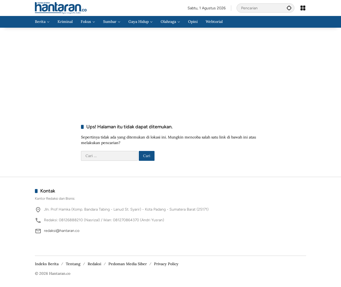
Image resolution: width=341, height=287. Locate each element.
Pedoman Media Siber (127, 263)
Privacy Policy (166, 263)
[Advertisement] (170, 70)
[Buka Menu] (303, 8)
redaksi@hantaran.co (61, 230)
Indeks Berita (47, 263)
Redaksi (94, 263)
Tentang (73, 263)
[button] (289, 7)
